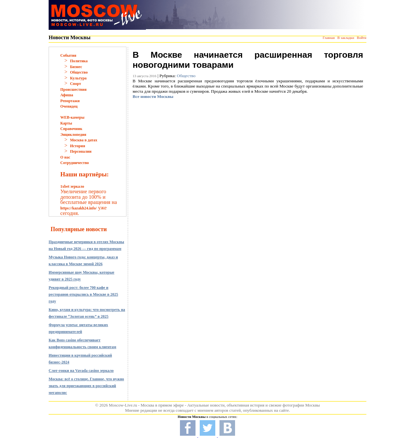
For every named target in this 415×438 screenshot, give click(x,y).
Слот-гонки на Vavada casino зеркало (81, 370)
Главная (329, 38)
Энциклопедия (73, 134)
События (68, 55)
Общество (79, 72)
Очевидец (68, 106)
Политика (79, 61)
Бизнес (76, 67)
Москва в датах (83, 140)
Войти (361, 38)
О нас (65, 157)
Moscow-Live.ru (123, 405)
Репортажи (70, 101)
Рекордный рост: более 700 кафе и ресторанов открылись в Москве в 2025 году (83, 294)
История (77, 146)
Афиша (66, 95)
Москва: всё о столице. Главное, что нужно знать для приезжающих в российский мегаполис (86, 386)
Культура (78, 78)
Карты (66, 123)
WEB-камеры (72, 117)
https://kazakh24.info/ (78, 208)
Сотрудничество (74, 162)
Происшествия (73, 89)
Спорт (75, 83)
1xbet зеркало (72, 186)
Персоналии (80, 151)
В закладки (345, 38)
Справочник (71, 128)
